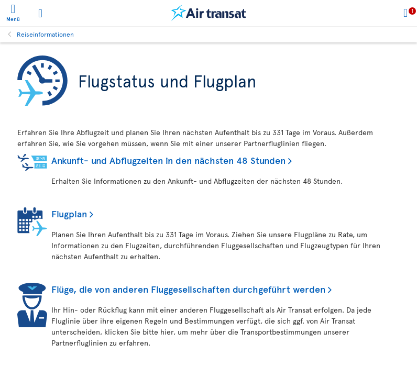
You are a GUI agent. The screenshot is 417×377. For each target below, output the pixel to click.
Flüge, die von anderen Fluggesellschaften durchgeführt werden (188, 288)
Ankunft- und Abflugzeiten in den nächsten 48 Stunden (168, 160)
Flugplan (69, 213)
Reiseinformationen (45, 34)
